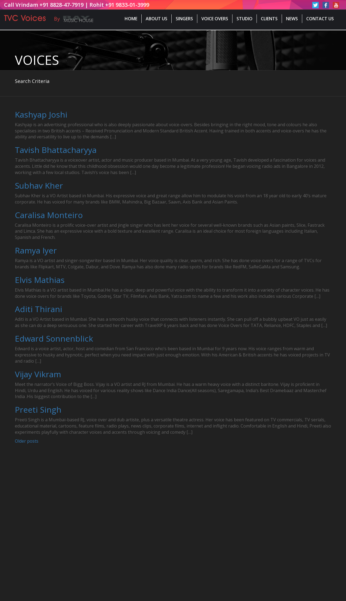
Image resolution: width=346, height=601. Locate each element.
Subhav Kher (39, 185)
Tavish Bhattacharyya (56, 149)
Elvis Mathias (40, 279)
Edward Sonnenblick (54, 338)
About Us (156, 19)
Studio (244, 19)
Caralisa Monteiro (49, 215)
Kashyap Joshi (41, 114)
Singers (184, 19)
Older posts (26, 441)
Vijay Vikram (38, 374)
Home (131, 19)
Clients (269, 19)
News (292, 19)
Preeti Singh (38, 409)
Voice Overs (214, 19)
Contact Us (320, 19)
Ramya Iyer (36, 250)
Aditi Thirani (38, 309)
